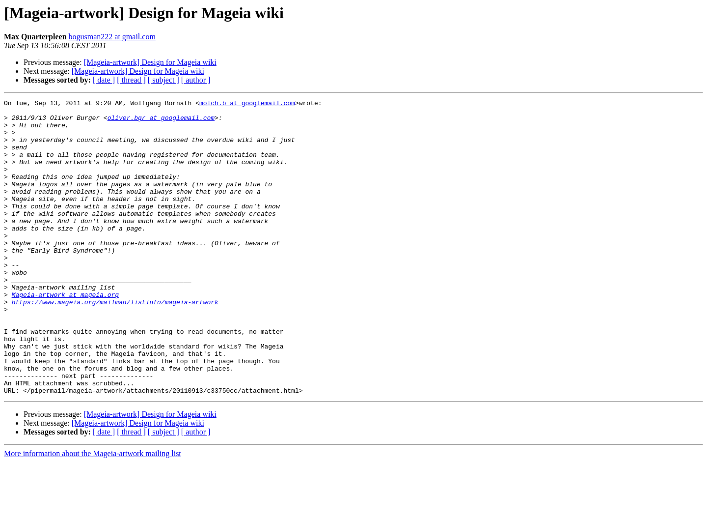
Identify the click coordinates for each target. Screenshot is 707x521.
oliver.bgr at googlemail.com (161, 121)
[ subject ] (163, 80)
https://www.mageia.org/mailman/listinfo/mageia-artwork (115, 343)
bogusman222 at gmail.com (112, 36)
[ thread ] (131, 80)
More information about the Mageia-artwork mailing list (92, 512)
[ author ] (196, 80)
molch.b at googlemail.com (247, 104)
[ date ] (104, 80)
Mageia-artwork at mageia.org (65, 334)
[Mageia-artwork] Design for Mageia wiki (150, 62)
